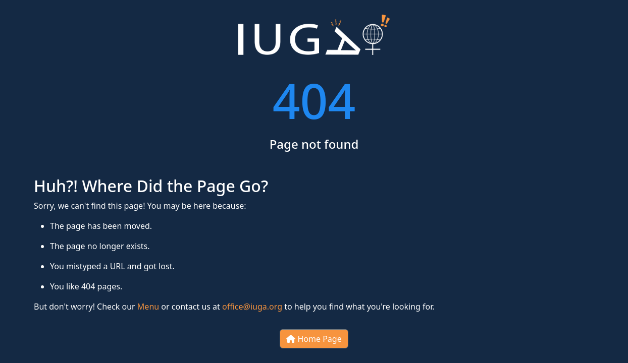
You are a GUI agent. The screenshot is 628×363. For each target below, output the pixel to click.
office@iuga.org (252, 306)
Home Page (313, 338)
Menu (148, 306)
